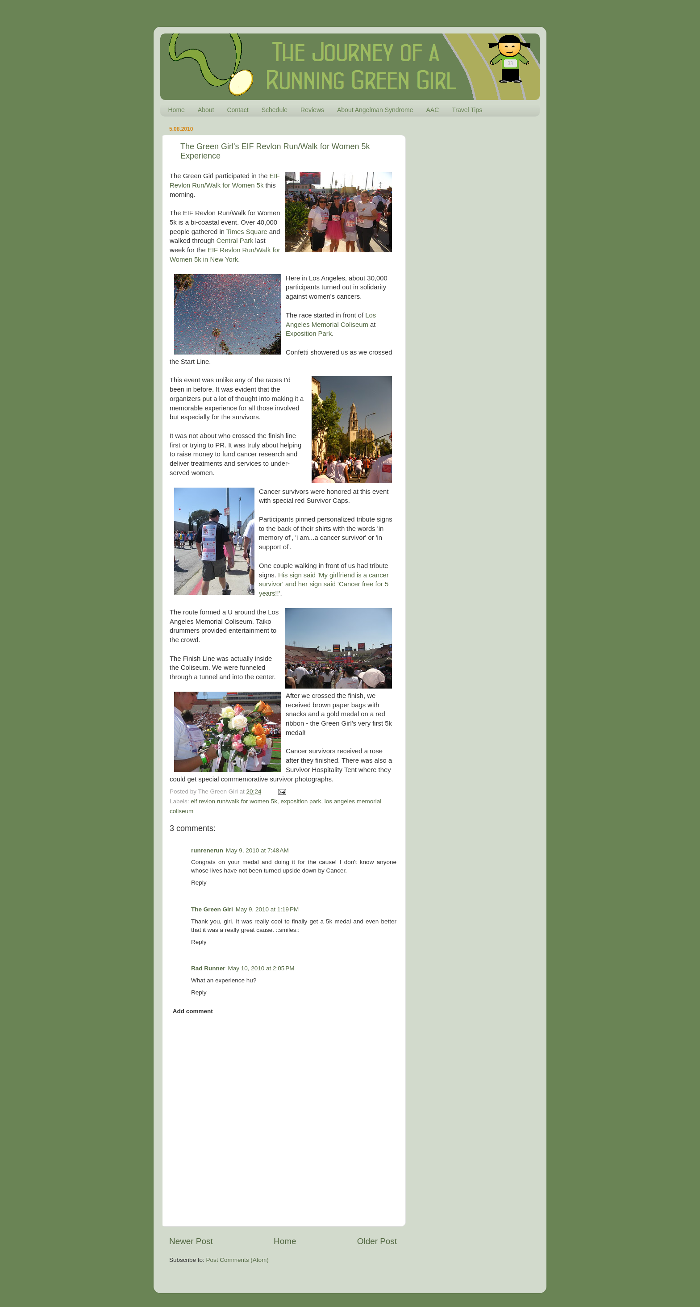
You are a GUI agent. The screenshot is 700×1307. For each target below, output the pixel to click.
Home (176, 109)
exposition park (300, 801)
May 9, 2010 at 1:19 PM (267, 909)
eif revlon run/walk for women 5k (234, 801)
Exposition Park (309, 333)
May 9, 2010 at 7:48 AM (257, 850)
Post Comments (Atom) (237, 1260)
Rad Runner (208, 968)
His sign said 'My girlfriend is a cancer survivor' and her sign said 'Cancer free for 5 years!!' (324, 584)
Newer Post (191, 1241)
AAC (432, 109)
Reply (199, 882)
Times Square (246, 231)
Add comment (193, 1011)
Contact (237, 109)
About (206, 109)
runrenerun (207, 850)
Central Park (235, 240)
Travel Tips (467, 109)
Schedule (275, 109)
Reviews (312, 109)
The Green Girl (212, 909)
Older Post (377, 1241)
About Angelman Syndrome (375, 109)
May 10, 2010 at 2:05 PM (261, 968)
